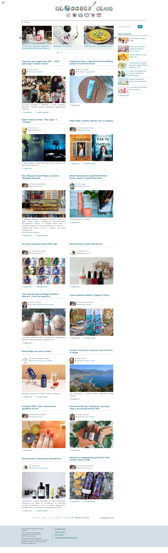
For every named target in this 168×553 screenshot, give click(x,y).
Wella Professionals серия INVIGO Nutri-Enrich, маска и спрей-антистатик (89, 183)
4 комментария (89, 170)
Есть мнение (121, 21)
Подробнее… (28, 118)
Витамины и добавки (45, 367)
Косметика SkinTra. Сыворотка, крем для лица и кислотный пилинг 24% (89, 413)
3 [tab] (64, 59)
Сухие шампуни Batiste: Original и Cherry (89, 301)
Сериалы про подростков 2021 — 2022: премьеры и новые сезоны (41, 68)
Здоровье (66, 21)
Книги (39, 136)
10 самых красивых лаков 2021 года (39, 250)
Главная (45, 21)
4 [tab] (68, 59)
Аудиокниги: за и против (62, 52)
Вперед (78, 524)
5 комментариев (42, 118)
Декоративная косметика (45, 310)
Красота (55, 21)
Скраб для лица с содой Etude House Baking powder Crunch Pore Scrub (91, 68)
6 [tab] (74, 59)
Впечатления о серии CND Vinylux (86, 250)
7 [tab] (77, 59)
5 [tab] (71, 59)
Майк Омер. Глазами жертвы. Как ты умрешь (91, 127)
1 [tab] (58, 59)
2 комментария (89, 344)
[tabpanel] (68, 44)
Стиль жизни (107, 21)
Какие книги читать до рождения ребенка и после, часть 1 (137, 55)
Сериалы (39, 78)
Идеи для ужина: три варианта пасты (98, 52)
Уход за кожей (89, 78)
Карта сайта (59, 541)
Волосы (87, 192)
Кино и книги (79, 21)
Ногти (40, 259)
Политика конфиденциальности (66, 543)
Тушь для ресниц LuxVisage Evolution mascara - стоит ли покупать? (40, 301)
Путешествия (93, 21)
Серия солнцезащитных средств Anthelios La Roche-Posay (137, 79)
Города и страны (89, 367)
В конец (86, 524)
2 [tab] (61, 59)
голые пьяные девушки (30, 238)
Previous (20, 44)
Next (115, 44)
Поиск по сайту (60, 538)
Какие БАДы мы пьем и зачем (36, 357)
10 (72, 524)
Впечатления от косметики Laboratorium (41, 465)
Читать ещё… (124, 101)
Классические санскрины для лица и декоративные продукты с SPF (138, 71)
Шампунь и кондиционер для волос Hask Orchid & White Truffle (90, 464)
